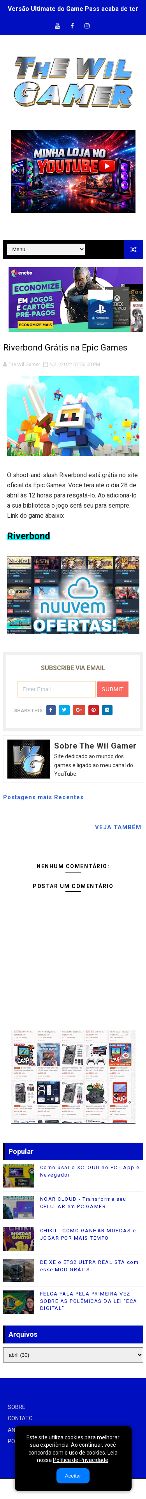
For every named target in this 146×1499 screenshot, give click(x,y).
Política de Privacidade (80, 1460)
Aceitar (73, 1476)
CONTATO (20, 1418)
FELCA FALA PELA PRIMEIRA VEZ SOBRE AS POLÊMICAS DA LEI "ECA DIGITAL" (88, 1301)
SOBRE (16, 1407)
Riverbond (28, 536)
